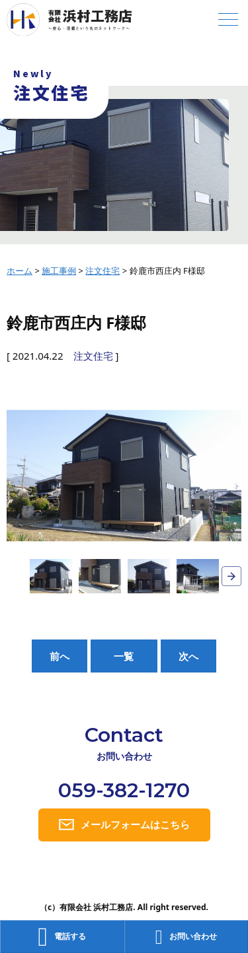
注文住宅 (93, 355)
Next (231, 576)
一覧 (124, 656)
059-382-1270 (124, 790)
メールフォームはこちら (135, 824)
